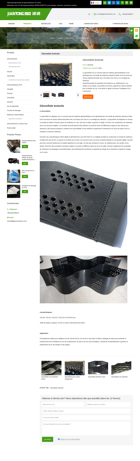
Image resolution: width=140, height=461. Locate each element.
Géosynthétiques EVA (14, 85)
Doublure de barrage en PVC (29, 187)
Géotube (10, 102)
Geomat (9, 93)
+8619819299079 (127, 14)
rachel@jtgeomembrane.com (106, 14)
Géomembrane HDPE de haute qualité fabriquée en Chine (28, 158)
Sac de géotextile (13, 106)
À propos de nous (120, 23)
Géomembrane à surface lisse (17, 124)
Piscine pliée (11, 128)
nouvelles (46, 23)
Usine (71, 23)
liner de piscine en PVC (28, 171)
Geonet (9, 71)
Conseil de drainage (14, 110)
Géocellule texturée (56, 394)
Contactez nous (91, 23)
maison (11, 23)
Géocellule (69, 38)
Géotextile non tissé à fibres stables (19, 80)
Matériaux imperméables (15, 115)
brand (85, 65)
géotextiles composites (15, 119)
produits (27, 23)
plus (25, 146)
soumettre (47, 445)
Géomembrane (12, 59)
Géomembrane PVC (14, 66)
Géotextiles (11, 76)
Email (88, 96)
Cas (60, 23)
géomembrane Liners (15, 63)
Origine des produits (90, 68)
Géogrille (10, 89)
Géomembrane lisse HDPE (29, 141)
